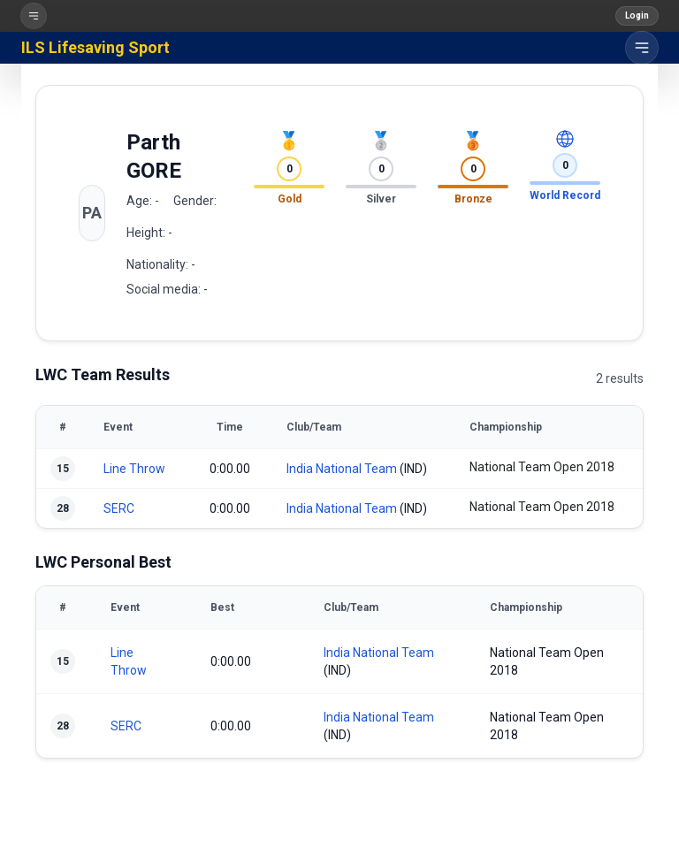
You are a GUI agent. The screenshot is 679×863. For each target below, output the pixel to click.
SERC (118, 508)
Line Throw (134, 469)
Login (637, 15)
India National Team (341, 469)
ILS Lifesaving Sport (95, 47)
